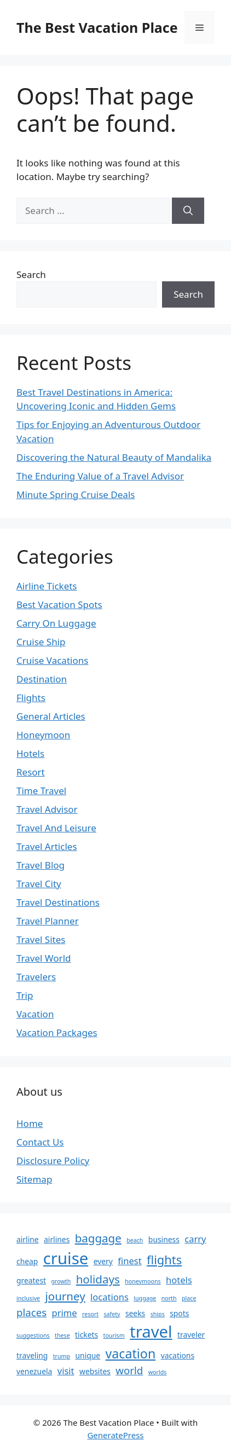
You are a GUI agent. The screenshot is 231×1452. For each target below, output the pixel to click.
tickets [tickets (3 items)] (86, 1334)
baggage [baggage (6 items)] (98, 1238)
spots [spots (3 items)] (179, 1313)
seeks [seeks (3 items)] (135, 1313)
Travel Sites (40, 939)
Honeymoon (43, 734)
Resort (30, 772)
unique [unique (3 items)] (88, 1355)
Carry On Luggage (56, 623)
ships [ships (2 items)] (158, 1314)
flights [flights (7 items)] (164, 1260)
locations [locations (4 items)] (109, 1297)
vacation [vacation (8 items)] (131, 1353)
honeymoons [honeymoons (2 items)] (142, 1281)
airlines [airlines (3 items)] (57, 1239)
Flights (30, 697)
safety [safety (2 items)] (111, 1314)
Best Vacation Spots (59, 604)
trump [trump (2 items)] (61, 1356)
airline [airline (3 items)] (27, 1239)
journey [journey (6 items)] (65, 1296)
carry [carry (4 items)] (195, 1239)
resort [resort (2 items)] (90, 1314)
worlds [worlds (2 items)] (157, 1372)
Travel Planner (47, 921)
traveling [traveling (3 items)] (32, 1355)
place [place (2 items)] (189, 1298)
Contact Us (40, 1142)
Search (31, 274)
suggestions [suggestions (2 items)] (33, 1335)
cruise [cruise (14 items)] (65, 1258)
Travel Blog (40, 865)
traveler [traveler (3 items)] (191, 1334)
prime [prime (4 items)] (64, 1312)
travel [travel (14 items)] (151, 1332)
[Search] (188, 211)
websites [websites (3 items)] (95, 1371)
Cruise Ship (41, 641)
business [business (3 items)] (164, 1239)
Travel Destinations (58, 902)
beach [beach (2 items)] (134, 1240)
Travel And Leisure (56, 828)
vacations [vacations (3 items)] (177, 1355)
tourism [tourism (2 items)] (114, 1335)
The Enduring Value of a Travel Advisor (100, 476)
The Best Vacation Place (97, 27)
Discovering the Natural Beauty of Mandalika (113, 457)
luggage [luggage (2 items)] (145, 1298)
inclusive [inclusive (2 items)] (28, 1298)
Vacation (35, 1014)
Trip (24, 995)
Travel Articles (46, 846)
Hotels (30, 753)
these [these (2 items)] (62, 1335)
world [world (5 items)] (129, 1370)
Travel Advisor (47, 809)
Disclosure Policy (52, 1160)
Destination (41, 679)
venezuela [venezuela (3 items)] (34, 1371)
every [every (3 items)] (103, 1261)
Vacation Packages (56, 1032)
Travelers (36, 976)
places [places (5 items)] (31, 1312)
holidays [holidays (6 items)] (98, 1279)
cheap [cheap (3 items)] (27, 1261)
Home (29, 1123)
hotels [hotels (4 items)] (179, 1280)
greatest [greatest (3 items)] (31, 1280)
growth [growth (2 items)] (61, 1281)
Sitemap (34, 1179)
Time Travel (41, 790)
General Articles (50, 716)
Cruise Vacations (52, 660)
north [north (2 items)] (169, 1298)
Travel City (38, 883)
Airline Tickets (46, 586)
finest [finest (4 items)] (129, 1260)
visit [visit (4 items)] (65, 1370)
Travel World (43, 958)
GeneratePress (115, 1435)
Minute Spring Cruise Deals (75, 494)
